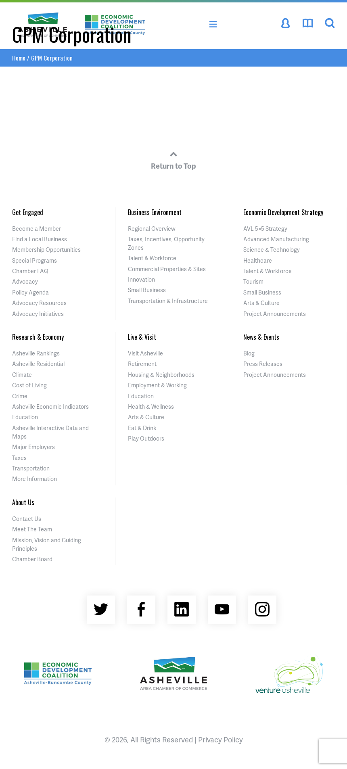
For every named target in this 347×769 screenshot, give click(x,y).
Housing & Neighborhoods (161, 374)
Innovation (141, 279)
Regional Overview (152, 228)
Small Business (147, 290)
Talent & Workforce (152, 258)
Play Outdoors (146, 438)
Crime (19, 396)
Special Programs (34, 260)
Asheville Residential (38, 364)
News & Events (261, 337)
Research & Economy (38, 337)
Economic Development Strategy (283, 212)
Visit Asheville (145, 353)
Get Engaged (27, 212)
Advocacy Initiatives (38, 314)
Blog (249, 353)
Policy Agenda (30, 292)
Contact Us (26, 518)
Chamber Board (32, 559)
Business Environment (155, 212)
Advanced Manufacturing (276, 239)
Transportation (31, 468)
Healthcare (257, 260)
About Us (23, 502)
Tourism (253, 281)
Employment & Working (157, 385)
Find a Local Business (39, 239)
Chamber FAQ (30, 271)
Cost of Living (29, 385)
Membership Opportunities (46, 249)
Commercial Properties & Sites (167, 269)
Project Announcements (274, 314)
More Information (34, 479)
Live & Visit (142, 337)
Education (25, 417)
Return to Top (173, 159)
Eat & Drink (142, 428)
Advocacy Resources (39, 303)
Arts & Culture (261, 303)
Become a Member (36, 228)
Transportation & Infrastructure (168, 301)
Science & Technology (271, 249)
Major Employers (33, 447)
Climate (22, 374)
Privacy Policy (220, 739)
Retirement (142, 364)
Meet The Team (32, 529)
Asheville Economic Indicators (50, 406)
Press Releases (262, 364)
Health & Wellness (151, 406)
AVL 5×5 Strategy (265, 228)
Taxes (19, 458)
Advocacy (25, 281)
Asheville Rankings (36, 353)
